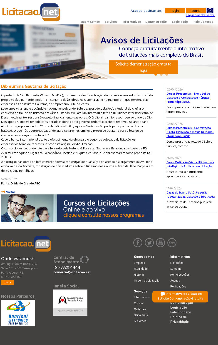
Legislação (180, 21)
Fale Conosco (203, 21)
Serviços (111, 21)
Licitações (176, 262)
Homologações (180, 274)
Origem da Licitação (146, 280)
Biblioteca (140, 321)
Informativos (131, 21)
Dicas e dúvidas (180, 292)
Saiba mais (141, 315)
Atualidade (141, 268)
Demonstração (156, 21)
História (139, 274)
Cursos (138, 303)
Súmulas (175, 268)
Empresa (139, 262)
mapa (7, 282)
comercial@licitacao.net (72, 272)
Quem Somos (90, 21)
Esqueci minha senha (200, 15)
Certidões (140, 309)
